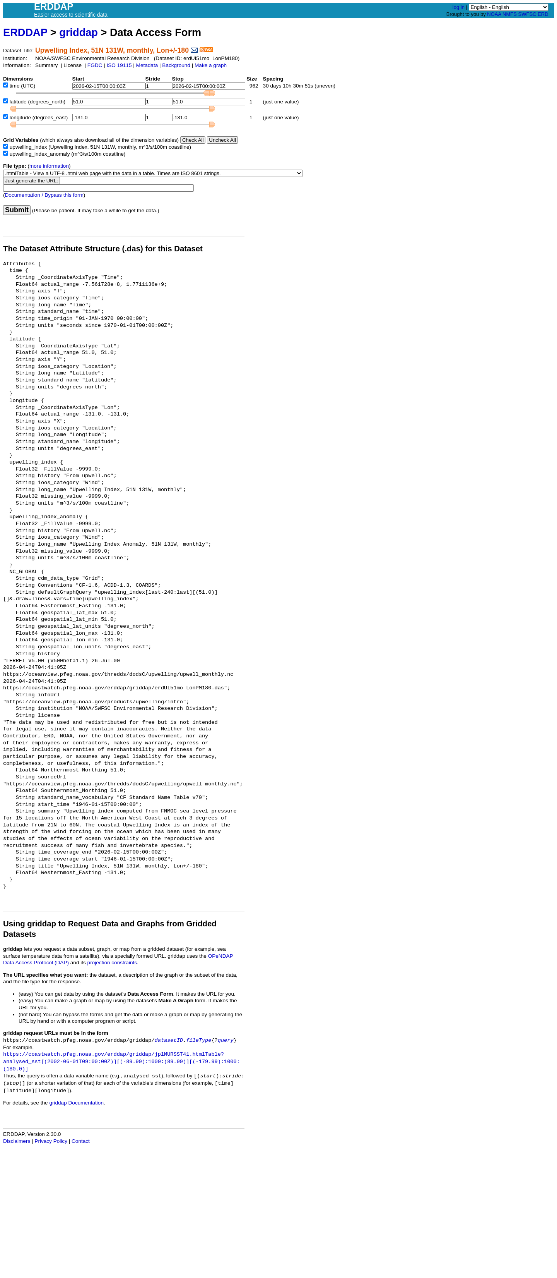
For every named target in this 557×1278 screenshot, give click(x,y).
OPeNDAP (220, 956)
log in (459, 7)
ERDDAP (25, 32)
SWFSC (527, 14)
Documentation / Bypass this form (44, 195)
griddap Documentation (76, 1103)
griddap (78, 32)
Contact (81, 1141)
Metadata (147, 65)
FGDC (95, 65)
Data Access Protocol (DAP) (36, 962)
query (226, 1040)
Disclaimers (16, 1141)
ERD (543, 14)
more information (49, 166)
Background (176, 65)
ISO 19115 (119, 65)
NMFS (509, 14)
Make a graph (211, 65)
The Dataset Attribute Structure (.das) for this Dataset (103, 248)
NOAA (494, 14)
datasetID (169, 1040)
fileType (198, 1040)
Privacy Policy (50, 1141)
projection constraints (112, 962)
